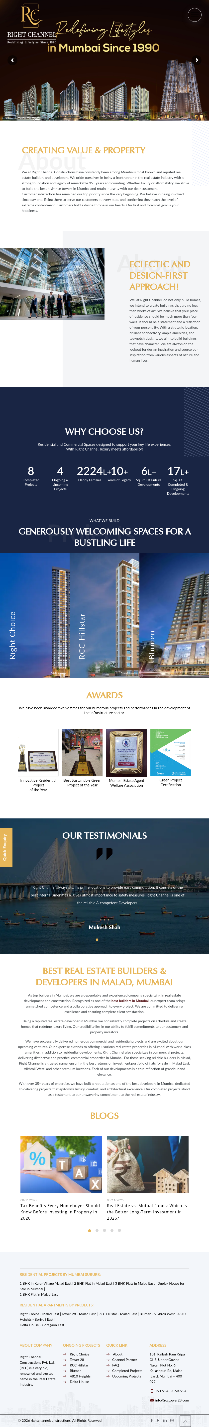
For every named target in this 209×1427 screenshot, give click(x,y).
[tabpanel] (104, 888)
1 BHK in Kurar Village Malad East (46, 1283)
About (114, 1354)
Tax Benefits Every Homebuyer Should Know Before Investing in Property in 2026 (60, 1212)
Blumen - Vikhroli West (157, 1314)
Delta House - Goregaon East (42, 1325)
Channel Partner (121, 1359)
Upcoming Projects (123, 1376)
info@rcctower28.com (171, 1400)
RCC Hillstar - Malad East (118, 1314)
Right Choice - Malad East (39, 1314)
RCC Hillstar (75, 1365)
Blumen (72, 1370)
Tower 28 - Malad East (79, 1314)
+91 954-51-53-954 (171, 1391)
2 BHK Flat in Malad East (93, 1283)
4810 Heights (77, 1376)
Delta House (76, 1381)
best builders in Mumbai (130, 1001)
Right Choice (76, 1354)
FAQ (112, 1365)
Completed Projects (124, 1370)
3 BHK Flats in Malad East (135, 1283)
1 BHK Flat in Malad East (39, 1294)
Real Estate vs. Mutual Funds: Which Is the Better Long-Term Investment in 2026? (147, 1212)
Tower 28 (73, 1359)
